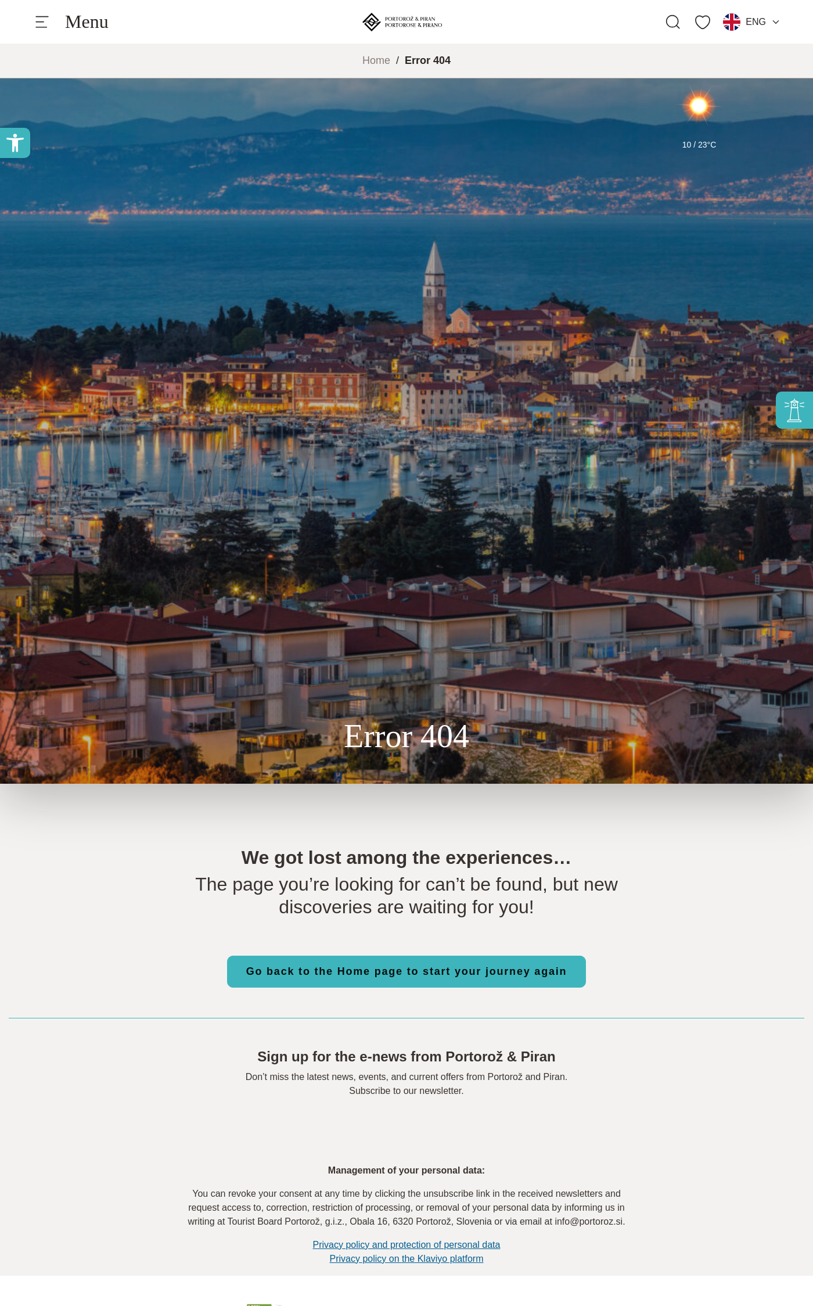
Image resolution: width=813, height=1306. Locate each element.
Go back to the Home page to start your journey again (406, 971)
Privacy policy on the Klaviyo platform (407, 1259)
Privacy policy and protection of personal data (407, 1245)
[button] (15, 143)
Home (376, 60)
